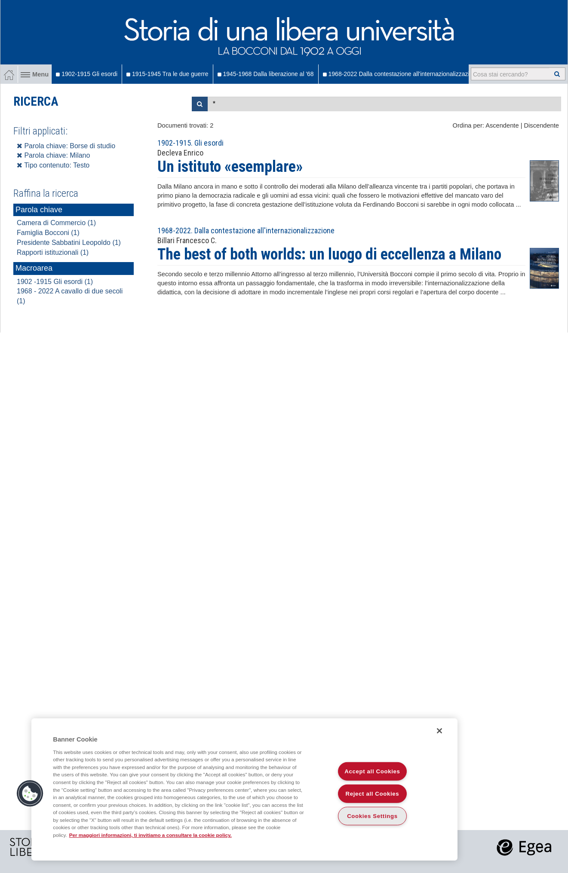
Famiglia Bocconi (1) (48, 232)
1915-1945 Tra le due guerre (167, 73)
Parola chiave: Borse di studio (66, 146)
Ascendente (502, 125)
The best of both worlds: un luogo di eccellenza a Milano (329, 254)
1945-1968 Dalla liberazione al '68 (266, 73)
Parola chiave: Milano (53, 155)
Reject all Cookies (372, 794)
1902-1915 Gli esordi (86, 73)
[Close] (439, 730)
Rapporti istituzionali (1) (53, 252)
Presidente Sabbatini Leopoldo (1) (69, 242)
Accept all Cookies (372, 771)
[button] (30, 793)
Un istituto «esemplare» (230, 167)
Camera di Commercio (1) (56, 222)
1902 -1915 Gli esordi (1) (55, 281)
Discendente (541, 125)
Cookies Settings (372, 816)
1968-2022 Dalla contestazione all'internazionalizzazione (401, 73)
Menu (35, 74)
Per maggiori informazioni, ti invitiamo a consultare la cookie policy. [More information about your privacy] (150, 835)
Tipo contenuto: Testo (53, 165)
